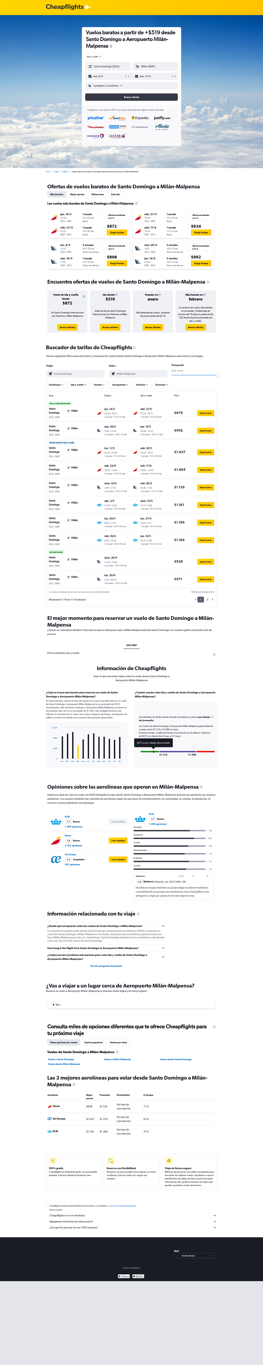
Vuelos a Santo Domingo (61, 1059)
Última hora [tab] (97, 194)
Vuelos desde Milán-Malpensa (64, 1064)
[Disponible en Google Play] (124, 1276)
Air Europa (70, 854)
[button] (106, 76)
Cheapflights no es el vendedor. (133, 1216)
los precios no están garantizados (122, 1206)
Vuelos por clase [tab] (118, 1042)
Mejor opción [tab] (77, 194)
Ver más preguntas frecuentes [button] (106, 966)
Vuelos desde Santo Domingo (176, 1059)
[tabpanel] (131, 732)
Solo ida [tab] (115, 194)
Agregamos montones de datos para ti (133, 1222)
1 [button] (200, 599)
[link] (67, 327)
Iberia (68, 835)
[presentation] (111, 46)
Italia (57, 171)
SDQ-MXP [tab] (131, 645)
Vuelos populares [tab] (93, 1042)
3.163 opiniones (73, 845)
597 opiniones (72, 864)
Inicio (48, 171)
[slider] (218, 375)
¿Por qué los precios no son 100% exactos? (133, 1228)
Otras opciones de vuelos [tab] (63, 1042)
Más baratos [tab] (56, 194)
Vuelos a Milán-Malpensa (117, 1059)
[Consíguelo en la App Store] (138, 1276)
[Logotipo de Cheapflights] (65, 7)
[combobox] (94, 56)
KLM (67, 816)
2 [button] (207, 599)
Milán (65, 171)
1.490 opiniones (73, 826)
